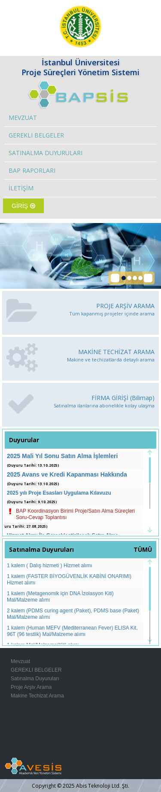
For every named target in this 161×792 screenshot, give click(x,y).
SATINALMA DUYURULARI (45, 153)
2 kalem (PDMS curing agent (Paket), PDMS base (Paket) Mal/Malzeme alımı (73, 614)
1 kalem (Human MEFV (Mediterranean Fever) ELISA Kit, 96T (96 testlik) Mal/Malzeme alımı (72, 631)
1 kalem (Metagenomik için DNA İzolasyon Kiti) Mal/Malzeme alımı (60, 596)
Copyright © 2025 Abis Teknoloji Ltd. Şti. (80, 785)
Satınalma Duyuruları (35, 679)
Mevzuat (20, 661)
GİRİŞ (23, 205)
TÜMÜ (143, 549)
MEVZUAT (23, 117)
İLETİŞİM (21, 188)
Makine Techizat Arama (37, 696)
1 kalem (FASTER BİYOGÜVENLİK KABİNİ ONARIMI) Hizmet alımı (69, 579)
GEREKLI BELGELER (36, 135)
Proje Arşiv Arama (31, 687)
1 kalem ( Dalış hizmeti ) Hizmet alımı (49, 566)
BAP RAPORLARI (32, 170)
